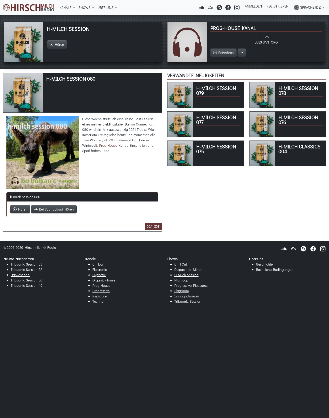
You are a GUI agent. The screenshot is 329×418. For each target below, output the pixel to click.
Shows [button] (84, 7)
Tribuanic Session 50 (26, 280)
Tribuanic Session (187, 301)
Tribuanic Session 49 (26, 285)
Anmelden (253, 6)
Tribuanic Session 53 (26, 264)
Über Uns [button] (105, 7)
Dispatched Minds (188, 269)
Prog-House (101, 285)
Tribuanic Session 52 (26, 269)
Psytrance (99, 296)
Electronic (99, 269)
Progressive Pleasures (190, 285)
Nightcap (181, 280)
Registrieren (277, 6)
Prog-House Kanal (113, 145)
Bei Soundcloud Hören (54, 209)
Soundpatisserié (186, 296)
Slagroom (181, 290)
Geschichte (264, 264)
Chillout (98, 264)
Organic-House (103, 280)
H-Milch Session (186, 274)
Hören (20, 209)
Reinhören (223, 52)
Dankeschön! (20, 274)
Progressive (101, 290)
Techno (98, 301)
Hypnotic (99, 274)
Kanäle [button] (65, 7)
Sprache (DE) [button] (308, 7)
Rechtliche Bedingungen (274, 269)
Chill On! (180, 264)
